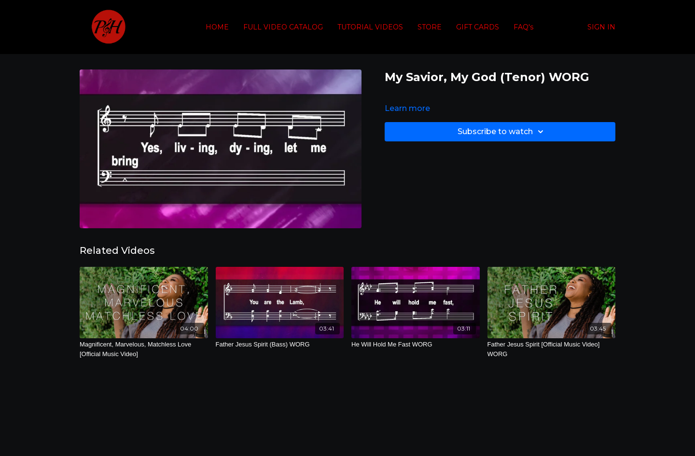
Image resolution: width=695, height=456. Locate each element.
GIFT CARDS (477, 27)
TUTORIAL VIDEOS (370, 27)
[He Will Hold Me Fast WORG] (415, 344)
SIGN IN (601, 27)
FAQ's (523, 27)
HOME (217, 27)
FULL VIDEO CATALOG (283, 27)
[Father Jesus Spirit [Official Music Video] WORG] (551, 349)
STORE (429, 27)
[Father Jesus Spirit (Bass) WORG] (280, 344)
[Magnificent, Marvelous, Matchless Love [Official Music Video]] (144, 349)
